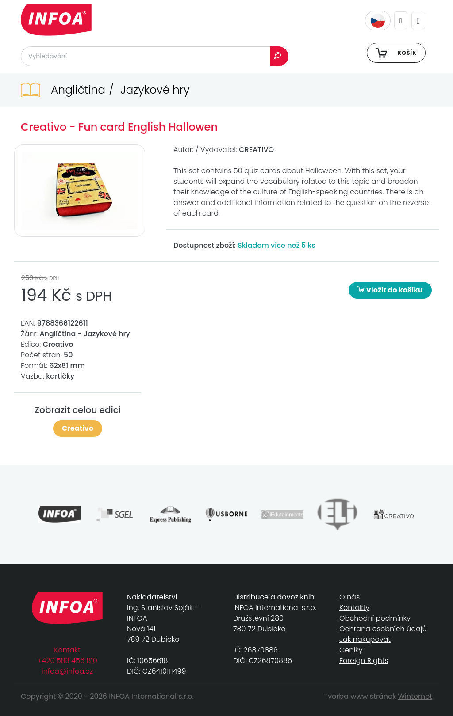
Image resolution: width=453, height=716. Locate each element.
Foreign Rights (363, 660)
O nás (349, 597)
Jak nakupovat (365, 639)
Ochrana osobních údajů (383, 629)
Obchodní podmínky (375, 618)
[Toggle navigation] (418, 20)
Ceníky (350, 650)
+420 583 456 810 (67, 660)
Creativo (77, 428)
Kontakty (354, 607)
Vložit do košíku (390, 290)
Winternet (415, 696)
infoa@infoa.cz (67, 671)
